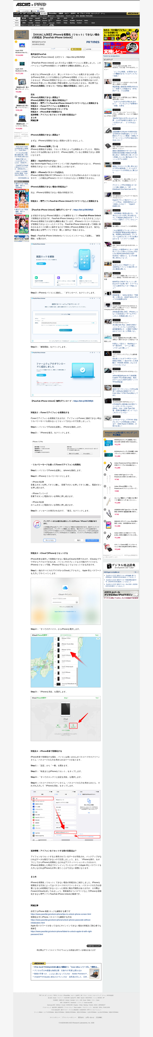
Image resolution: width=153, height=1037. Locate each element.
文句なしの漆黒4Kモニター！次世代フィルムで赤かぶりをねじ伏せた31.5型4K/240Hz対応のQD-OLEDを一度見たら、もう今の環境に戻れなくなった (125, 253)
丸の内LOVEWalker (103, 1012)
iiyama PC (73, 997)
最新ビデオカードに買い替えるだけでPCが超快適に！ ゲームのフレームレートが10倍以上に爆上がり (125, 169)
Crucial (65, 20)
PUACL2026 (89, 16)
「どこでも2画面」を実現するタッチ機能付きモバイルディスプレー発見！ (125, 74)
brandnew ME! (51, 25)
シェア (53, 48)
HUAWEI (72, 20)
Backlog (72, 23)
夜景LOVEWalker (81, 1012)
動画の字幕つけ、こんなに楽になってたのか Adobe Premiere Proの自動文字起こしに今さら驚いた (74, 974)
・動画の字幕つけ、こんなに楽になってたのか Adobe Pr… (21, 161)
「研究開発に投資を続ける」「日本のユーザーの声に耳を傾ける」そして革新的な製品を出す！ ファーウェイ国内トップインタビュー (125, 216)
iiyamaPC (37, 18)
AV (78, 13)
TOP (40, 995)
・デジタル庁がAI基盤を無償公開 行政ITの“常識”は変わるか (21, 154)
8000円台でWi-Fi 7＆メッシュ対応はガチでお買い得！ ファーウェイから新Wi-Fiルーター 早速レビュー (125, 285)
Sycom (45, 18)
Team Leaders (77, 1007)
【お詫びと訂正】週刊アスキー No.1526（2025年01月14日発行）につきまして (122, 585)
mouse (31, 18)
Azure (44, 23)
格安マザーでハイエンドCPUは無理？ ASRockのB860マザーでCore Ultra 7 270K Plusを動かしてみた (125, 392)
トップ (16, 13)
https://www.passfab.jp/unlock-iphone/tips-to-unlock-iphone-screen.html (61, 914)
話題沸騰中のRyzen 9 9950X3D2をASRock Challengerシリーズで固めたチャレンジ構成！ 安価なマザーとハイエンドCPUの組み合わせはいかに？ (125, 136)
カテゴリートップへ (94, 946)
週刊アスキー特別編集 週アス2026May (22, 185)
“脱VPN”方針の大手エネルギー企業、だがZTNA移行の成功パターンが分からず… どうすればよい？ (124, 121)
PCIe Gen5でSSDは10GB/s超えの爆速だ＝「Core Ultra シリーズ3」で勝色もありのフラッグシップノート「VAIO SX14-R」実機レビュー (90, 967)
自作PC (73, 13)
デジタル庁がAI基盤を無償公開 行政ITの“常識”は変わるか (58, 970)
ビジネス (30, 13)
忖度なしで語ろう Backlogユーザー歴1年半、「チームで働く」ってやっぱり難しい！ (124, 346)
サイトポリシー (55, 1017)
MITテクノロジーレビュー (94, 1009)
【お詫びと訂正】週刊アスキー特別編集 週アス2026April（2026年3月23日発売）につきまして (121, 576)
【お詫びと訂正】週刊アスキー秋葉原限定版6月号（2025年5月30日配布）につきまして (121, 581)
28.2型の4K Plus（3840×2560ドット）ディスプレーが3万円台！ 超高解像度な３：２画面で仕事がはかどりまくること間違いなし (125, 328)
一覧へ (135, 572)
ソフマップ (45, 25)
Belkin (86, 20)
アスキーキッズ (18, 16)
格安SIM (26, 16)
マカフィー (24, 25)
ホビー (67, 13)
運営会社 (81, 1017)
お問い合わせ (90, 1017)
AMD (30, 20)
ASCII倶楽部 (133, 13)
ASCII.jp (23, 4)
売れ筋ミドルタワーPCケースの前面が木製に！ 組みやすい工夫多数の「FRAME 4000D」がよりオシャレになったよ (125, 362)
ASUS (65, 18)
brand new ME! (88, 1002)
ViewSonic (79, 20)
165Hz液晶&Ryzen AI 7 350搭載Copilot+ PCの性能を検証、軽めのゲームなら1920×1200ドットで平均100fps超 (125, 379)
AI (21, 13)
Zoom (93, 23)
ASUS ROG (37, 20)
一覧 (67, 49)
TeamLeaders (60, 16)
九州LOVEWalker (92, 1012)
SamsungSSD (50, 20)
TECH (37, 13)
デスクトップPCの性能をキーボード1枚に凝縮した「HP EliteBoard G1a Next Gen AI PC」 (125, 187)
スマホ (88, 13)
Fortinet (79, 23)
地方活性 (82, 16)
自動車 (61, 13)
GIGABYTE (44, 20)
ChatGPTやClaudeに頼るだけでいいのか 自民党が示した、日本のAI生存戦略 (66, 977)
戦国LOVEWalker (113, 1012)
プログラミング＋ (87, 1007)
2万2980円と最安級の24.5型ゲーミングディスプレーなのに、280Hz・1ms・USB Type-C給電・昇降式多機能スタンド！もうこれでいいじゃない (125, 408)
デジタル (38, 4)
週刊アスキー (51, 16)
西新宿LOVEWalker (71, 1012)
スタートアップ (95, 13)
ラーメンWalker (38, 1012)
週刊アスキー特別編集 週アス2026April (22, 211)
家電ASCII (33, 16)
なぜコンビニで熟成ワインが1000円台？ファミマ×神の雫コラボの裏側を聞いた (124, 267)
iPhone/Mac (53, 13)
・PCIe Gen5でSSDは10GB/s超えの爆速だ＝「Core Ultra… (21, 148)
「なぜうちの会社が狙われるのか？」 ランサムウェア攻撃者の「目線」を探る (125, 104)
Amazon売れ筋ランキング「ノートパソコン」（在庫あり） (21, 34)
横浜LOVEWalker (59, 1012)
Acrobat (31, 23)
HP (72, 18)
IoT (24, 13)
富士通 (24, 18)
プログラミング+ (70, 16)
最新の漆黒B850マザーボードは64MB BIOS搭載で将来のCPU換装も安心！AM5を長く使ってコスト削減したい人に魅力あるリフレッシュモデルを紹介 (125, 155)
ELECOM (23, 20)
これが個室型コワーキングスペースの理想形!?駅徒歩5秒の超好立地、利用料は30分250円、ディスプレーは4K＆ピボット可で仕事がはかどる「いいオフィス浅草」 (125, 234)
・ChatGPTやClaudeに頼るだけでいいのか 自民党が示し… (21, 167)
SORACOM (69, 1005)
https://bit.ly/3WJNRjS (83, 210)
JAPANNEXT (38, 25)
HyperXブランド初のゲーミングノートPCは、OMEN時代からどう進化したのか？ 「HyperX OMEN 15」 (124, 203)
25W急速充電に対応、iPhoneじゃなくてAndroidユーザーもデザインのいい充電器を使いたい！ (125, 314)
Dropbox (59, 22)
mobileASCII (83, 1009)
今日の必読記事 (55, 1009)
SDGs (77, 16)
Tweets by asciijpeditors (111, 56)
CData (65, 23)
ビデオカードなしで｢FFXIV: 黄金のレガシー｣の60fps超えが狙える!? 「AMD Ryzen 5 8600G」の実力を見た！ (124, 423)
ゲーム (103, 13)
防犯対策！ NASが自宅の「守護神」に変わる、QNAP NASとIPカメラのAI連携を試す (125, 297)
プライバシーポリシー (69, 1017)
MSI (58, 18)
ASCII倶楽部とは (23, 178)
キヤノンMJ (31, 25)
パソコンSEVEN (51, 18)
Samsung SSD (51, 1005)
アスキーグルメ (42, 16)
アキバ (82, 13)
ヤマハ (86, 23)
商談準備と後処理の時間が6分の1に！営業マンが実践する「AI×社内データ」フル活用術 (125, 89)
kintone (38, 23)
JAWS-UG (61, 1000)
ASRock (58, 20)
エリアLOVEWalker (49, 1012)
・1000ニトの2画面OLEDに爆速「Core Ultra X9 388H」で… (21, 173)
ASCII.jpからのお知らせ (111, 572)
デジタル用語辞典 (74, 1009)
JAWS (23, 23)
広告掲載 (99, 1017)
